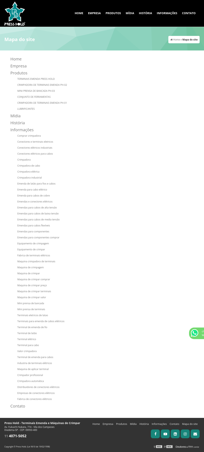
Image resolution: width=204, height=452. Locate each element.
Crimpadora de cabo (28, 165)
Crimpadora (24, 159)
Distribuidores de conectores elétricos (38, 387)
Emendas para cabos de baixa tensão (38, 213)
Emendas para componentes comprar (38, 237)
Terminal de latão (27, 333)
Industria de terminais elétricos (34, 363)
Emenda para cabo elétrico (32, 189)
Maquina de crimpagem (30, 267)
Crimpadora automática (30, 381)
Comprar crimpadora (29, 135)
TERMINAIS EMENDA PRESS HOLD (36, 79)
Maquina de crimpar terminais (34, 291)
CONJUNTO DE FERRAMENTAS (34, 97)
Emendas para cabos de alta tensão (37, 207)
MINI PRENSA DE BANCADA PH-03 (36, 91)
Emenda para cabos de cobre (33, 195)
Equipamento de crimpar (31, 249)
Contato (189, 13)
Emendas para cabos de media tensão (38, 219)
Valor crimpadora (27, 351)
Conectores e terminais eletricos (35, 141)
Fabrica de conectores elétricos (34, 399)
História (145, 13)
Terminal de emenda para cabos (35, 357)
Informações (167, 13)
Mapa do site (190, 424)
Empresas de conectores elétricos (36, 393)
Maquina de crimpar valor (31, 297)
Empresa (94, 13)
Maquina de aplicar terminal (33, 369)
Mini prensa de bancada (30, 303)
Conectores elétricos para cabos (35, 153)
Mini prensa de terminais (31, 309)
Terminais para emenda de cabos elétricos (40, 321)
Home (79, 13)
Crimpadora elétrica (28, 171)
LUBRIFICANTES (26, 109)
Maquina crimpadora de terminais (36, 261)
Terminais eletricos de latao (32, 315)
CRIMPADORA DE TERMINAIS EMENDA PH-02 (42, 85)
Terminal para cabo (28, 345)
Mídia (130, 13)
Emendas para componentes (33, 231)
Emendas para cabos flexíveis (33, 225)
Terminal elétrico (26, 339)
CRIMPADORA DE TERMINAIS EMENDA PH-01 (42, 103)
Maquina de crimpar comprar (33, 279)
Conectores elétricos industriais (34, 147)
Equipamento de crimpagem (33, 243)
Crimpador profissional (30, 375)
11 (15, 436)
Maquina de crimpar (28, 273)
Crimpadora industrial (29, 177)
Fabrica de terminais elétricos (33, 255)
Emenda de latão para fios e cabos (36, 183)
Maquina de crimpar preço (32, 285)
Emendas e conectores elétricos (35, 201)
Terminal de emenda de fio (32, 327)
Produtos (113, 13)
